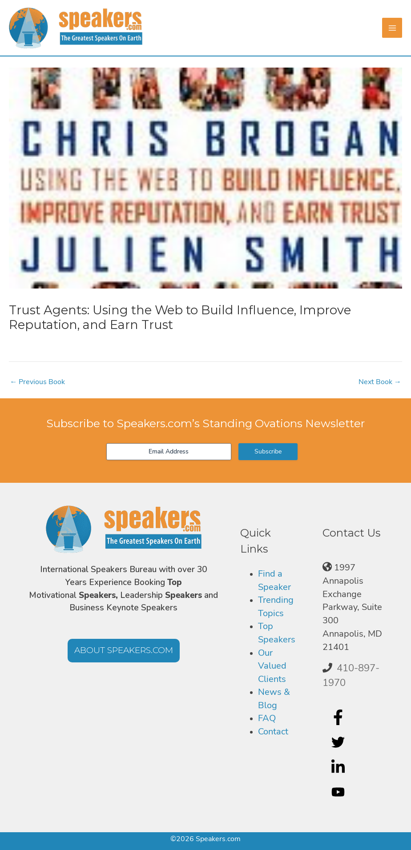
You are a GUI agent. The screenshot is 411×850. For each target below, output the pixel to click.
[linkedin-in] (339, 767)
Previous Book (37, 381)
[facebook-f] (339, 717)
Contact (273, 732)
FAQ (267, 718)
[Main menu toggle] (392, 28)
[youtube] (339, 792)
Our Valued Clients (272, 666)
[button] (124, 650)
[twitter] (339, 742)
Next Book (380, 381)
